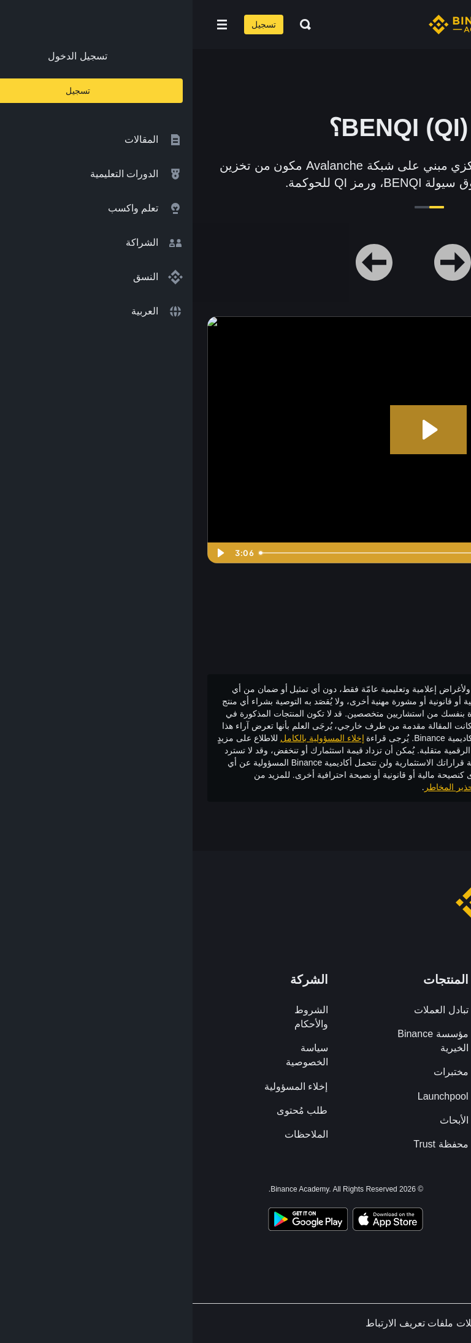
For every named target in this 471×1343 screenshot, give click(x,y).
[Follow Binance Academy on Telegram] (351, 1191)
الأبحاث (261, 1120)
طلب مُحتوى (109, 1110)
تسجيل (71, 24)
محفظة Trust (248, 1144)
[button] (29, 24)
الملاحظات (114, 1134)
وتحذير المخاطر (260, 787)
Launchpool (250, 1096)
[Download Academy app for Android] (115, 1221)
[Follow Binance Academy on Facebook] (395, 1191)
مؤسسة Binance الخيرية (240, 1041)
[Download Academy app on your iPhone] (195, 1221)
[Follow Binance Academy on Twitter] (373, 1192)
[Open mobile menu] (29, 24)
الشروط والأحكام (119, 1017)
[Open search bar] (109, 24)
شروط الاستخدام (320, 787)
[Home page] (275, 24)
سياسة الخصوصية (114, 1055)
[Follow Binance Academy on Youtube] (329, 1192)
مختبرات (258, 1072)
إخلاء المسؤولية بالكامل (130, 738)
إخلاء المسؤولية (103, 1086)
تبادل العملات (248, 1010)
